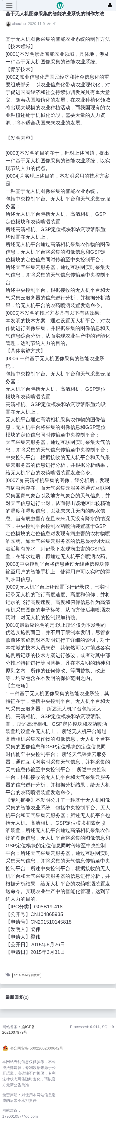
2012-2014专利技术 (27, 975)
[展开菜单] (9, 5)
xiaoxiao (19, 23)
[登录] (110, 5)
